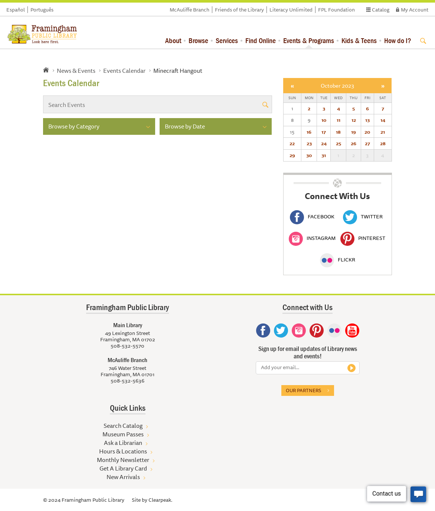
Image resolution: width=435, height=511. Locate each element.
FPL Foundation (336, 10)
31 (323, 155)
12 (353, 120)
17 (323, 132)
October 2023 (337, 85)
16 (309, 132)
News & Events (76, 70)
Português (41, 10)
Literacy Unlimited (291, 10)
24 (324, 143)
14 (382, 120)
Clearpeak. (160, 500)
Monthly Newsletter (123, 459)
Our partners (303, 390)
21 (382, 132)
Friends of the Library (239, 10)
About (173, 40)
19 (353, 132)
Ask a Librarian (123, 442)
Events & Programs (308, 40)
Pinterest (362, 238)
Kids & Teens (359, 40)
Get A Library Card (123, 468)
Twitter (363, 216)
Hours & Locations (123, 451)
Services (227, 40)
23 (309, 143)
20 (367, 132)
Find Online (260, 40)
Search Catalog (123, 425)
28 (383, 143)
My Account (414, 9)
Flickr (337, 260)
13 (367, 120)
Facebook (312, 216)
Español (15, 10)
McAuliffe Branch (189, 10)
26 (353, 143)
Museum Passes (123, 434)
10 (323, 120)
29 (292, 155)
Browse (198, 40)
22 (292, 143)
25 (338, 143)
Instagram (312, 238)
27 (367, 143)
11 (338, 120)
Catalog (380, 9)
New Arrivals (123, 476)
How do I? (397, 40)
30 (309, 155)
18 (338, 132)
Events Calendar (124, 70)
